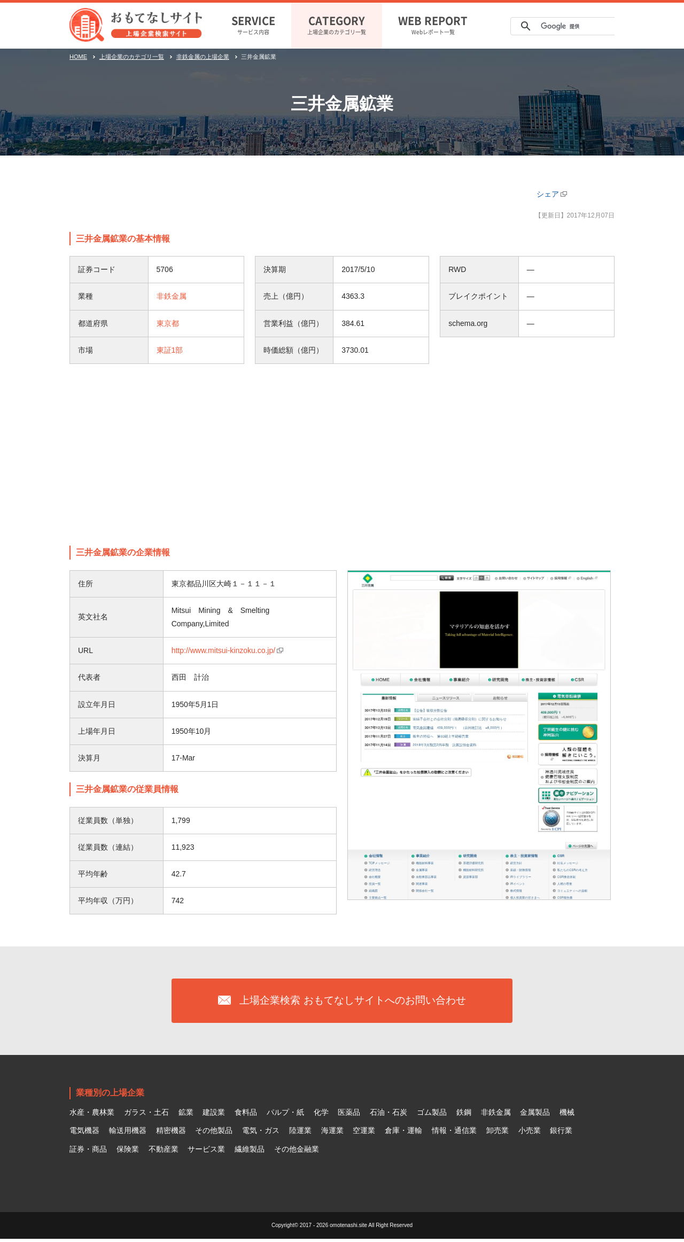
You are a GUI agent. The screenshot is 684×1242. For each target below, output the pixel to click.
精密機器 (171, 1133)
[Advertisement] (342, 455)
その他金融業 (296, 1151)
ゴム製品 (432, 1115)
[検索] (571, 26)
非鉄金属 (171, 296)
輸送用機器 (127, 1133)
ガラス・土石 (146, 1115)
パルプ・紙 (285, 1115)
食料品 (246, 1115)
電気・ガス (260, 1133)
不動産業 (163, 1151)
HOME (78, 56)
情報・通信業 (454, 1133)
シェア (548, 194)
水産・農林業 (91, 1115)
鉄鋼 (463, 1115)
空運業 (364, 1133)
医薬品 (349, 1115)
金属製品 (535, 1115)
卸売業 (497, 1133)
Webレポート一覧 (433, 24)
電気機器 (84, 1133)
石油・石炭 (388, 1115)
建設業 (214, 1115)
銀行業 (561, 1133)
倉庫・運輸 (403, 1133)
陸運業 (300, 1133)
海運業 (332, 1133)
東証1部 (170, 350)
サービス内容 (253, 24)
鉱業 (185, 1115)
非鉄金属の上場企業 (202, 56)
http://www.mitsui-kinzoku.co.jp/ (224, 650)
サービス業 (206, 1151)
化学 (321, 1115)
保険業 (127, 1151)
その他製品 (213, 1133)
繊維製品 (250, 1151)
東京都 (168, 323)
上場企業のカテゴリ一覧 (336, 24)
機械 (566, 1115)
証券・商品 (88, 1151)
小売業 (529, 1133)
